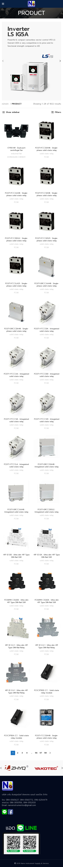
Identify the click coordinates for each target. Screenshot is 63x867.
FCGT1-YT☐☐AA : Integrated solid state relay (16, 375)
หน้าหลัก (5, 103)
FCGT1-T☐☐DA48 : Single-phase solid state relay (46, 736)
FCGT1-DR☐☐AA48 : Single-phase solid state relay (46, 284)
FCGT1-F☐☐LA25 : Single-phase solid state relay (16, 284)
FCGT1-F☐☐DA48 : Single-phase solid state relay (46, 149)
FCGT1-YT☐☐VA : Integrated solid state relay (16, 420)
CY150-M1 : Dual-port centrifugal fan (16, 149)
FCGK (46, 157)
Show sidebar (13, 112)
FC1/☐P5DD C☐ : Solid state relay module (46, 691)
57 (41, 753)
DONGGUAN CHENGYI (16, 157)
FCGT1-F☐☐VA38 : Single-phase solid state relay (46, 194)
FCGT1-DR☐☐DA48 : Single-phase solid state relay (16, 329)
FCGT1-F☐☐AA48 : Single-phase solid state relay (16, 194)
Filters (58, 112)
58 (45, 753)
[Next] (58, 61)
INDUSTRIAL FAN (16, 153)
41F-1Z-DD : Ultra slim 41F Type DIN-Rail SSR (16, 556)
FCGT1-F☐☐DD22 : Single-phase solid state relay (16, 239)
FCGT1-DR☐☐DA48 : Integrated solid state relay (47, 465)
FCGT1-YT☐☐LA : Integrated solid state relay (16, 465)
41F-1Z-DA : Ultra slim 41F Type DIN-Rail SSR (47, 556)
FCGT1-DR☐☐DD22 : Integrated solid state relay (47, 510)
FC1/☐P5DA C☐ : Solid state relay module (16, 736)
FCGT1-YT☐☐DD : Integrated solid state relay (46, 375)
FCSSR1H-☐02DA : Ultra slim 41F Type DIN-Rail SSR (47, 601)
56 (36, 753)
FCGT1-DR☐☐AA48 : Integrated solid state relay (16, 510)
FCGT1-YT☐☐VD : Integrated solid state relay (46, 420)
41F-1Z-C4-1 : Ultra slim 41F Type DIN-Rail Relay (16, 691)
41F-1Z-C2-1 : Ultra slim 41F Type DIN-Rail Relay (16, 646)
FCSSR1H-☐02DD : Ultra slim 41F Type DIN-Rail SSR (16, 601)
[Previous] (4, 61)
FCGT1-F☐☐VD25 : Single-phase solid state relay (46, 239)
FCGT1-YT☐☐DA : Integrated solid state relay (46, 329)
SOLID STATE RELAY (47, 153)
